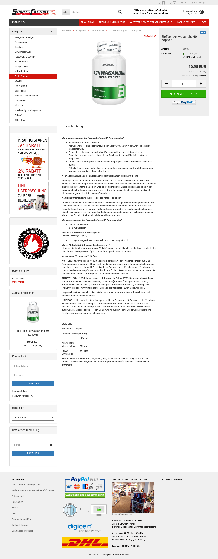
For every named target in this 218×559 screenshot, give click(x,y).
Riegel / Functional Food (26, 95)
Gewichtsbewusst (23, 52)
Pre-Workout (21, 86)
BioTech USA (150, 36)
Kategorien (18, 22)
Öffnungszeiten (19, 496)
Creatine (19, 47)
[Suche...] (66, 12)
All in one (19, 105)
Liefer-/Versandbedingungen (26, 484)
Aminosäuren (21, 42)
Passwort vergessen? (22, 396)
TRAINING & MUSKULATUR (112, 22)
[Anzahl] (184, 84)
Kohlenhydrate (21, 71)
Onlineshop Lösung (98, 554)
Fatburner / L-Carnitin (25, 56)
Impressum (17, 502)
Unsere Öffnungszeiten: (122, 514)
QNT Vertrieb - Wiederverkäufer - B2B (151, 22)
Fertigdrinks (20, 100)
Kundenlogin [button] (198, 2)
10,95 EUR (33, 341)
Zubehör (19, 115)
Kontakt (15, 507)
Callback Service (20, 525)
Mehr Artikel (18, 282)
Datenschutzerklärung (22, 519)
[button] (184, 2)
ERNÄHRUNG (87, 22)
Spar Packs (20, 91)
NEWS (203, 22)
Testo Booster (21, 76)
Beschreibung (73, 126)
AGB (14, 513)
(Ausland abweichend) (192, 57)
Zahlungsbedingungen (22, 530)
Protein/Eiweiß (22, 61)
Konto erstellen (19, 391)
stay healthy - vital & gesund (28, 110)
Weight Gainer (21, 66)
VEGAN (18, 81)
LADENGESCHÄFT (186, 22)
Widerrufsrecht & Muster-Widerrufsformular (33, 490)
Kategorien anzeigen (24, 37)
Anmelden (33, 383)
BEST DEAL (20, 120)
